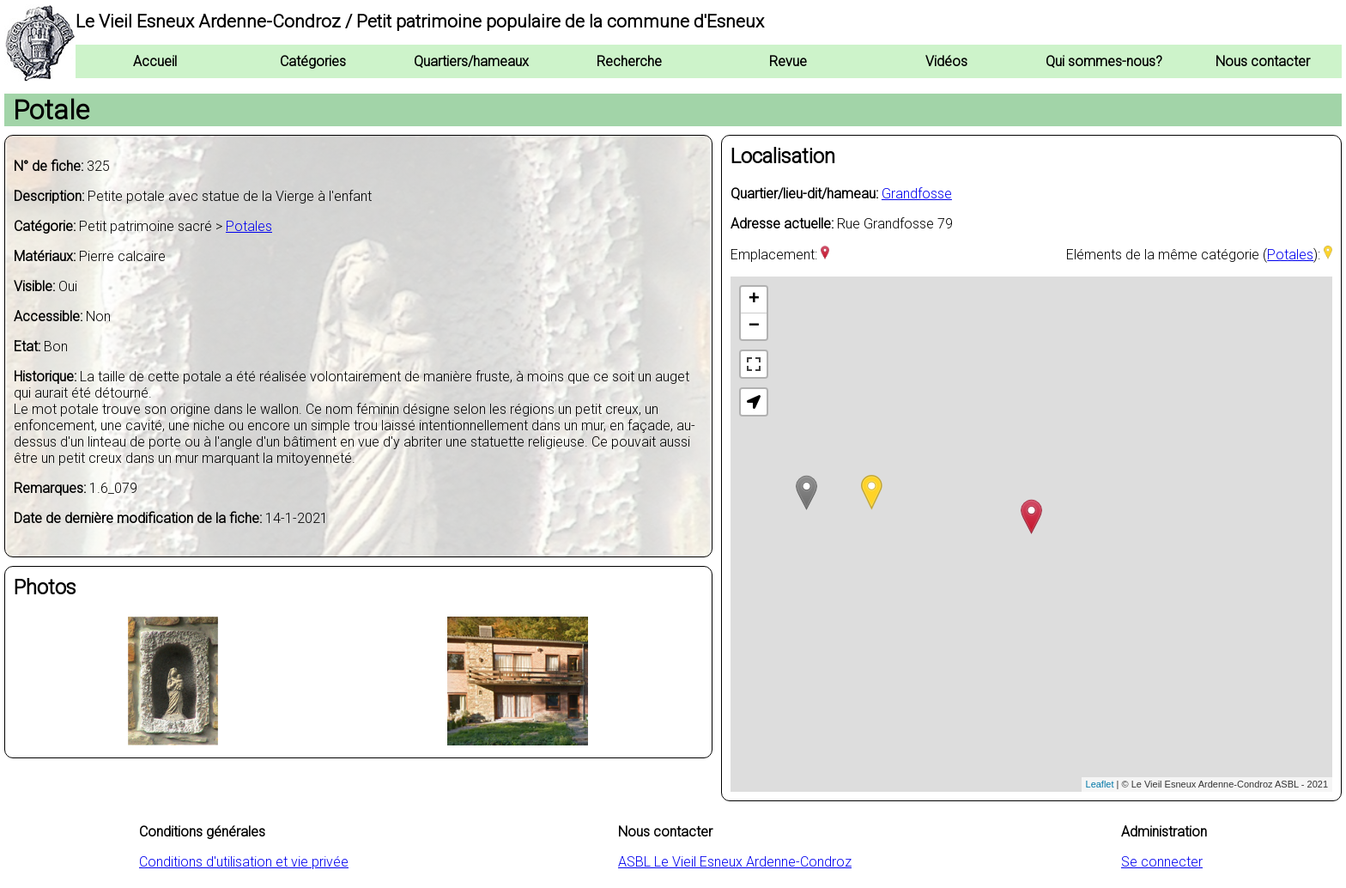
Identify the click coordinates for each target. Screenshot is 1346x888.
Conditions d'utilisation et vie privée (244, 862)
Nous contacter (1263, 61)
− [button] (754, 326)
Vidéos (946, 61)
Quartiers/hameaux (471, 61)
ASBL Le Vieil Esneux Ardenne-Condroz (735, 862)
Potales (249, 226)
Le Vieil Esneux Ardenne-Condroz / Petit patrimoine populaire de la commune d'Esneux (420, 21)
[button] (754, 402)
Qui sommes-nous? (1104, 61)
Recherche (629, 61)
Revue (788, 61)
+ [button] (754, 300)
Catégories (313, 61)
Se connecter (1162, 862)
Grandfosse (917, 194)
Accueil (155, 61)
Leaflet (1100, 784)
